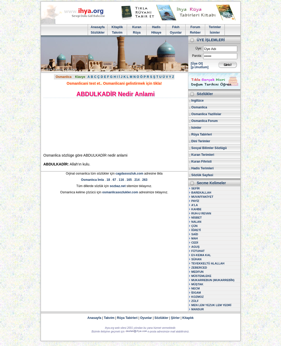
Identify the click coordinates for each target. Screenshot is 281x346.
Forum (195, 27)
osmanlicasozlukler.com (120, 192)
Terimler (215, 27)
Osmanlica (64, 77)
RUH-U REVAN (201, 213)
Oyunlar (176, 32)
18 (108, 180)
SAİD (194, 234)
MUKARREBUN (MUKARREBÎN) (213, 280)
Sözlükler (97, 32)
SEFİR (195, 188)
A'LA (194, 205)
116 (121, 180)
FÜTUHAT (198, 250)
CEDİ (194, 242)
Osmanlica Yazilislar (206, 114)
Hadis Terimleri (202, 168)
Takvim (117, 32)
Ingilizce (197, 100)
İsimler (215, 32)
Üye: (199, 48)
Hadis (156, 27)
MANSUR (197, 309)
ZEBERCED (199, 267)
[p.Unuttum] (200, 67)
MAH (194, 238)
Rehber (195, 32)
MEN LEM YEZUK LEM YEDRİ (211, 305)
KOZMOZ (197, 296)
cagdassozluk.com (129, 173)
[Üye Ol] (197, 63)
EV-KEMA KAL (201, 255)
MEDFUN (197, 271)
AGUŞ (195, 246)
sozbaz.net (118, 186)
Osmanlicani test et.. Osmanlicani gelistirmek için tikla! (114, 83)
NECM (195, 288)
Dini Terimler (200, 141)
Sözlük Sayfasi (202, 175)
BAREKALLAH (201, 192)
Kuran (136, 27)
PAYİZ (195, 200)
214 (137, 180)
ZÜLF (195, 300)
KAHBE (196, 209)
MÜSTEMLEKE (201, 275)
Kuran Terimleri (202, 155)
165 (129, 180)
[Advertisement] (88, 125)
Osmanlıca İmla (92, 180)
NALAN (196, 221)
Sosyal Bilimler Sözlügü (209, 148)
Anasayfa (97, 27)
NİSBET (196, 217)
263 (144, 180)
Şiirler (175, 318)
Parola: (197, 56)
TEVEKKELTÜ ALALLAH (207, 263)
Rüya (136, 32)
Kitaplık (187, 318)
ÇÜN (194, 225)
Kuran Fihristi (201, 161)
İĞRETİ (196, 230)
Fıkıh (175, 27)
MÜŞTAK (197, 284)
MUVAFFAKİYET (202, 196)
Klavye (80, 77)
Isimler (196, 127)
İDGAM (196, 292)
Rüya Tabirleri (201, 134)
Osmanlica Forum (204, 121)
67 (114, 180)
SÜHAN (196, 259)
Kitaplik (117, 27)
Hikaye (156, 32)
